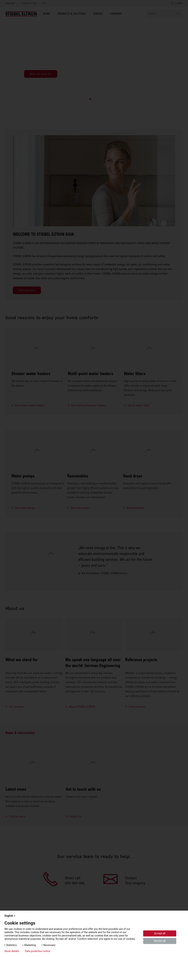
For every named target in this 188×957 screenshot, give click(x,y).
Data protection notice (37, 951)
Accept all (159, 933)
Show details (11, 951)
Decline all (160, 940)
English (10, 915)
